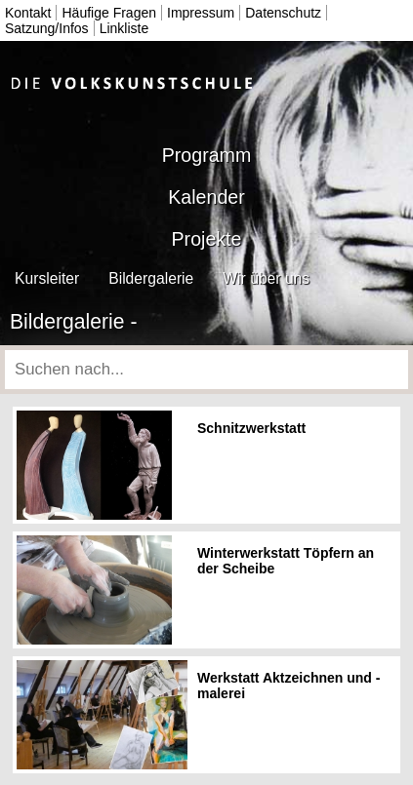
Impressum (200, 12)
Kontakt (28, 12)
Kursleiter (47, 278)
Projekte (207, 239)
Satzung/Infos (47, 28)
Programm (206, 155)
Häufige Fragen (109, 12)
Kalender (206, 197)
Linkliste (124, 28)
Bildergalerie (150, 278)
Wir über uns (266, 278)
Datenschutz (283, 12)
